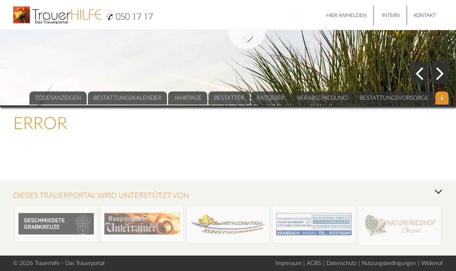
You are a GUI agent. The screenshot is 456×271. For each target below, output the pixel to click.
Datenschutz (341, 263)
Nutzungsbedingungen (389, 263)
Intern (391, 15)
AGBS (314, 263)
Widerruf (432, 263)
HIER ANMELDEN (346, 15)
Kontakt (425, 15)
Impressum (288, 263)
